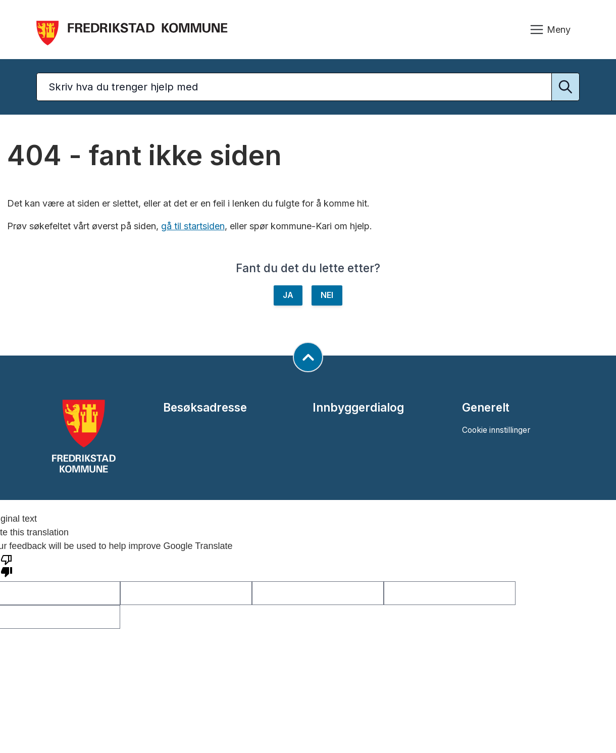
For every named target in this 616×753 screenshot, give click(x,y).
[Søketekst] (308, 87)
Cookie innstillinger (496, 430)
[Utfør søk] (565, 87)
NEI (327, 295)
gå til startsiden (193, 226)
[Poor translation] (7, 565)
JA (288, 295)
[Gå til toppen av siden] (308, 357)
